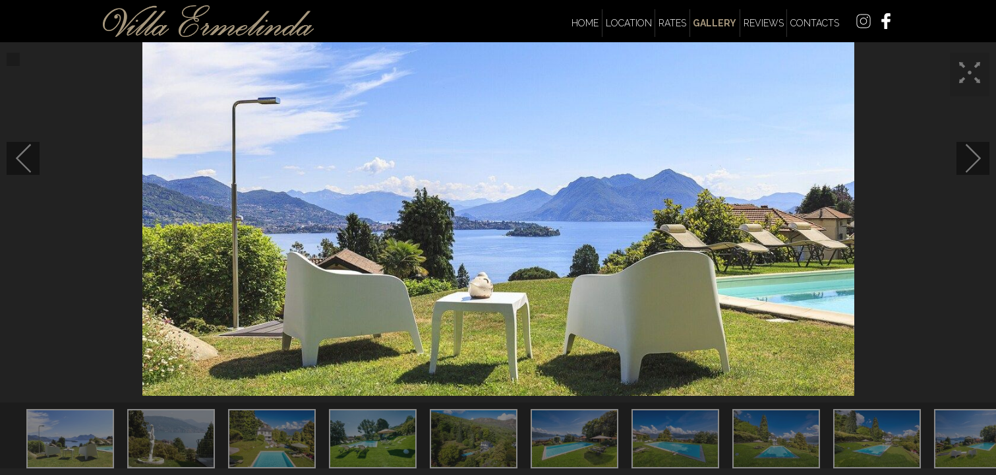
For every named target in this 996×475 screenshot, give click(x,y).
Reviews (764, 23)
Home (585, 23)
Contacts (814, 23)
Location (629, 23)
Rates (672, 23)
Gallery (714, 23)
